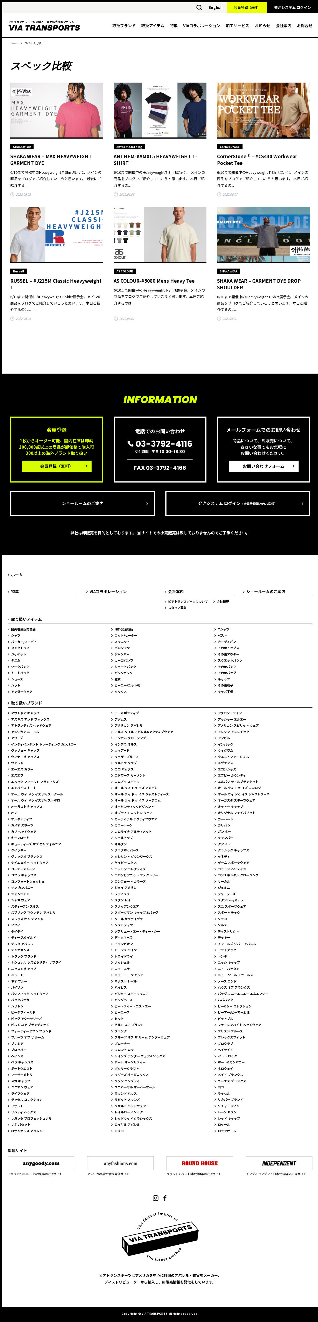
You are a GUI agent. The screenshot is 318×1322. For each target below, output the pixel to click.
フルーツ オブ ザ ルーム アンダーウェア (142, 1037)
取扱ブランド (124, 25)
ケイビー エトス (126, 862)
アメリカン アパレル (129, 725)
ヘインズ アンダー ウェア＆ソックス (140, 1056)
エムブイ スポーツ (127, 781)
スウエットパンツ (230, 660)
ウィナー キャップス (25, 756)
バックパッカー (21, 999)
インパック (225, 744)
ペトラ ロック (227, 1056)
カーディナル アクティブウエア (136, 819)
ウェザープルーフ (126, 756)
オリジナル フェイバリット (236, 812)
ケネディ (224, 856)
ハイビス (121, 987)
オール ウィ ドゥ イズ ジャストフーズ (243, 794)
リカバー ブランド (230, 1099)
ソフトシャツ (124, 925)
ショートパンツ (125, 666)
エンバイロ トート (23, 787)
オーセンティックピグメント (134, 806)
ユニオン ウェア (22, 1087)
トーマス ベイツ (126, 950)
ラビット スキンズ (127, 1099)
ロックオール (227, 1131)
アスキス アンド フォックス (30, 719)
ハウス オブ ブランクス (234, 987)
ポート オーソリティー (130, 1062)
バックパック (124, 672)
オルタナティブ (21, 819)
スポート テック (229, 912)
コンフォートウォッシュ (28, 881)
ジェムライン (20, 894)
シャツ (15, 635)
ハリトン (17, 1006)
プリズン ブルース (230, 1031)
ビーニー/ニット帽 (127, 685)
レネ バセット (20, 1124)
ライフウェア (20, 1093)
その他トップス (228, 647)
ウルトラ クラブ (126, 762)
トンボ (222, 956)
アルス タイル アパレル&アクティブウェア (144, 731)
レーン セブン (227, 1112)
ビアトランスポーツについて (188, 601)
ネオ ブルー (19, 981)
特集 (174, 25)
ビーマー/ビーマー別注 (233, 1012)
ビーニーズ (122, 1012)
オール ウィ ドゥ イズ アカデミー (138, 787)
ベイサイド (225, 1049)
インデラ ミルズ (126, 744)
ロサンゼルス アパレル (26, 1131)
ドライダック (227, 950)
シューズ (17, 679)
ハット (15, 685)
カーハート (225, 819)
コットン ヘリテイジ (232, 869)
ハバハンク (225, 999)
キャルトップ (124, 837)
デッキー (224, 937)
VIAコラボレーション (201, 25)
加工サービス (237, 25)
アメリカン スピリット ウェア (238, 725)
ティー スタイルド (23, 937)
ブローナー (122, 1043)
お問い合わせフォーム (263, 466)
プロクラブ (225, 1043)
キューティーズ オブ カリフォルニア (36, 844)
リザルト (17, 1106)
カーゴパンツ (124, 660)
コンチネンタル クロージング (238, 875)
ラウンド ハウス (126, 1093)
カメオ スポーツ (22, 825)
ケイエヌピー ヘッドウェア (30, 862)
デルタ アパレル (22, 943)
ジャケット (18, 654)
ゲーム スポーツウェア (233, 862)
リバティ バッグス (23, 1112)
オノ (14, 812)
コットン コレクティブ (130, 869)
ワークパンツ (20, 666)
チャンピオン (124, 943)
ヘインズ (17, 1056)
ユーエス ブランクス (232, 1081)
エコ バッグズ (124, 769)
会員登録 (247, 7)
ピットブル (225, 1018)
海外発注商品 (124, 629)
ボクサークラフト (127, 1068)
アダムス (121, 719)
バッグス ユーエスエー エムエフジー (243, 993)
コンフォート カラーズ (130, 881)
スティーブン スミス (25, 906)
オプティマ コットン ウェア (134, 812)
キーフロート (20, 837)
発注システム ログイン (292, 7)
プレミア (17, 1043)
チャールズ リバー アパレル (237, 943)
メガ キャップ (20, 1081)
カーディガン (227, 641)
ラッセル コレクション (26, 1099)
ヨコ (221, 1087)
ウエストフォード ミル (233, 756)
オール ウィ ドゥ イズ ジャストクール (37, 794)
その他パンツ (227, 666)
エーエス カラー (22, 769)
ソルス (222, 925)
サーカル (224, 881)
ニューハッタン (228, 968)
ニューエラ (122, 968)
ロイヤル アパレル (127, 1124)
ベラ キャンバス (22, 1062)
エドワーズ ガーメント (130, 775)
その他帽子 (225, 685)
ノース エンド (227, 981)
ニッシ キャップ (229, 962)
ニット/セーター (126, 635)
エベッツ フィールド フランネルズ (35, 781)
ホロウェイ (225, 1068)
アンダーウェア (21, 691)
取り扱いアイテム (26, 619)
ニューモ (17, 975)
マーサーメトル (21, 1074)
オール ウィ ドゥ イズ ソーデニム (138, 800)
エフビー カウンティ (232, 775)
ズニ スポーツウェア (232, 906)
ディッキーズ (123, 937)
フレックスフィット (231, 1037)
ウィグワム (225, 750)
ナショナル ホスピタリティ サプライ (36, 962)
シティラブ (122, 894)
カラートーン (124, 825)
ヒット (119, 1018)
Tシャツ (223, 629)
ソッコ (222, 919)
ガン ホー (224, 831)
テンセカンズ (20, 950)
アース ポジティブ (127, 713)
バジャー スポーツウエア (132, 993)
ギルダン (121, 844)
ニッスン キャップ (23, 968)
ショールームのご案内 (83, 503)
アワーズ (17, 738)
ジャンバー (122, 654)
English (216, 7)
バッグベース (124, 999)
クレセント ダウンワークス (133, 856)
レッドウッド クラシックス (133, 1118)
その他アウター (228, 654)
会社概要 (223, 601)
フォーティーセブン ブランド (31, 1031)
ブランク (121, 1031)
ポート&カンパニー (231, 1062)
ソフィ (15, 925)
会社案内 (283, 25)
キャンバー (225, 837)
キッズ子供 (225, 691)
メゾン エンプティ (127, 1081)
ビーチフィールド (23, 1012)
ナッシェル (122, 962)
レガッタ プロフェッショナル (31, 1118)
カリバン (224, 825)
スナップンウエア (127, 906)
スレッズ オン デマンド (27, 919)
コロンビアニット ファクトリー (136, 875)
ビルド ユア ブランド (129, 1024)
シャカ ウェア (20, 900)
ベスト (222, 635)
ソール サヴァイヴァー (130, 919)
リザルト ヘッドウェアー (132, 1106)
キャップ (224, 679)
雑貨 (118, 679)
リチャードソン (228, 1106)
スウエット (122, 641)
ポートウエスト (21, 1068)
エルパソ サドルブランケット (238, 781)
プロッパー (18, 1049)
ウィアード (122, 750)
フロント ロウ (124, 1049)
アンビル (224, 738)
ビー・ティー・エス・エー (133, 1006)
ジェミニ (224, 887)
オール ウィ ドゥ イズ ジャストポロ (35, 800)
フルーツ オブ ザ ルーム (27, 1037)
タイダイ (17, 931)
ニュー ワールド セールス (235, 975)
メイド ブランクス (230, 1074)
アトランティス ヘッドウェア (31, 725)
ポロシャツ (122, 647)
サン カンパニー (22, 887)
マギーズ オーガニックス (132, 1074)
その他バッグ (227, 672)
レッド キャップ (229, 1118)
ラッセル (224, 1093)
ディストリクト (228, 931)
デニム (15, 660)
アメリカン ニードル (25, 731)
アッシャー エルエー (232, 719)
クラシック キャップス (233, 850)
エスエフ (17, 775)
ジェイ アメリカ (126, 887)
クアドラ (224, 844)
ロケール (224, 1124)
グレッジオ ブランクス (26, 856)
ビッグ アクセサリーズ (26, 1018)
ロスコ (119, 1131)
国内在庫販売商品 (23, 629)
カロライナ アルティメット (133, 831)
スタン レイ (123, 900)
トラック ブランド (23, 956)
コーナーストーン (23, 869)
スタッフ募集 (177, 607)
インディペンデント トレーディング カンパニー (43, 744)
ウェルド (17, 762)
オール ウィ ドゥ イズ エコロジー (241, 787)
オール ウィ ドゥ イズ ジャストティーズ (142, 794)
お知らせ (262, 25)
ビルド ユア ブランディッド (30, 1024)
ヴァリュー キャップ (25, 750)
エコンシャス (227, 769)
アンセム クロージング (130, 738)
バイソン (17, 987)
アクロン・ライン (230, 713)
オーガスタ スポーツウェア (236, 800)
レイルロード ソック (129, 1112)
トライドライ (124, 956)
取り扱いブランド (26, 703)
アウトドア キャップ (25, 713)
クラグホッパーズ (127, 850)
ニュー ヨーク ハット (129, 975)
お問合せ (304, 25)
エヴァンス (225, 762)
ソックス (121, 691)
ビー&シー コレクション (235, 1006)
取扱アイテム (152, 25)
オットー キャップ (230, 806)
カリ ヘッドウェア (23, 831)
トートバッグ (20, 672)
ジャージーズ (227, 894)
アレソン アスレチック (233, 731)
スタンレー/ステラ (230, 900)
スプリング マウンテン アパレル (33, 912)
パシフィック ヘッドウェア (30, 993)
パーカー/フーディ (23, 641)
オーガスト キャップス (26, 806)
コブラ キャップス (23, 875)
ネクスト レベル (126, 981)
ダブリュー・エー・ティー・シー (137, 931)
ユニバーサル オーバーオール (135, 1087)
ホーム (14, 43)
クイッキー (18, 850)
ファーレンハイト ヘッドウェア (239, 1024)
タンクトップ (20, 647)
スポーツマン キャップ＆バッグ (136, 912)
